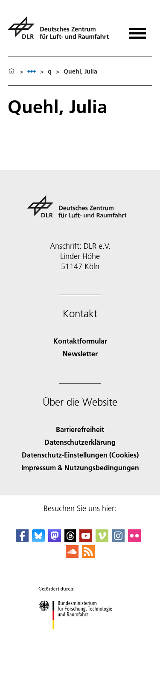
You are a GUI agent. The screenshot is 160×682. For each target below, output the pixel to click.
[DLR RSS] (88, 555)
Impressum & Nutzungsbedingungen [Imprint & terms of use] (80, 467)
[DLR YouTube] (85, 539)
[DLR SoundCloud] (72, 555)
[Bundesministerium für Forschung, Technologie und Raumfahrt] (80, 637)
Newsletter (80, 353)
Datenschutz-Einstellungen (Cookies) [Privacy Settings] (80, 454)
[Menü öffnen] (137, 30)
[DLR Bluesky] (38, 539)
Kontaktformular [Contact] (80, 340)
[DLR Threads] (70, 539)
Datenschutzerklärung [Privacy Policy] (80, 442)
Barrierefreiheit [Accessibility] (80, 429)
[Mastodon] (54, 539)
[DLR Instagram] (118, 539)
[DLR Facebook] (22, 539)
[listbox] (31, 71)
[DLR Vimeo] (102, 539)
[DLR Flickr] (134, 539)
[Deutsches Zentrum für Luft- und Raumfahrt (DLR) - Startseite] (62, 31)
